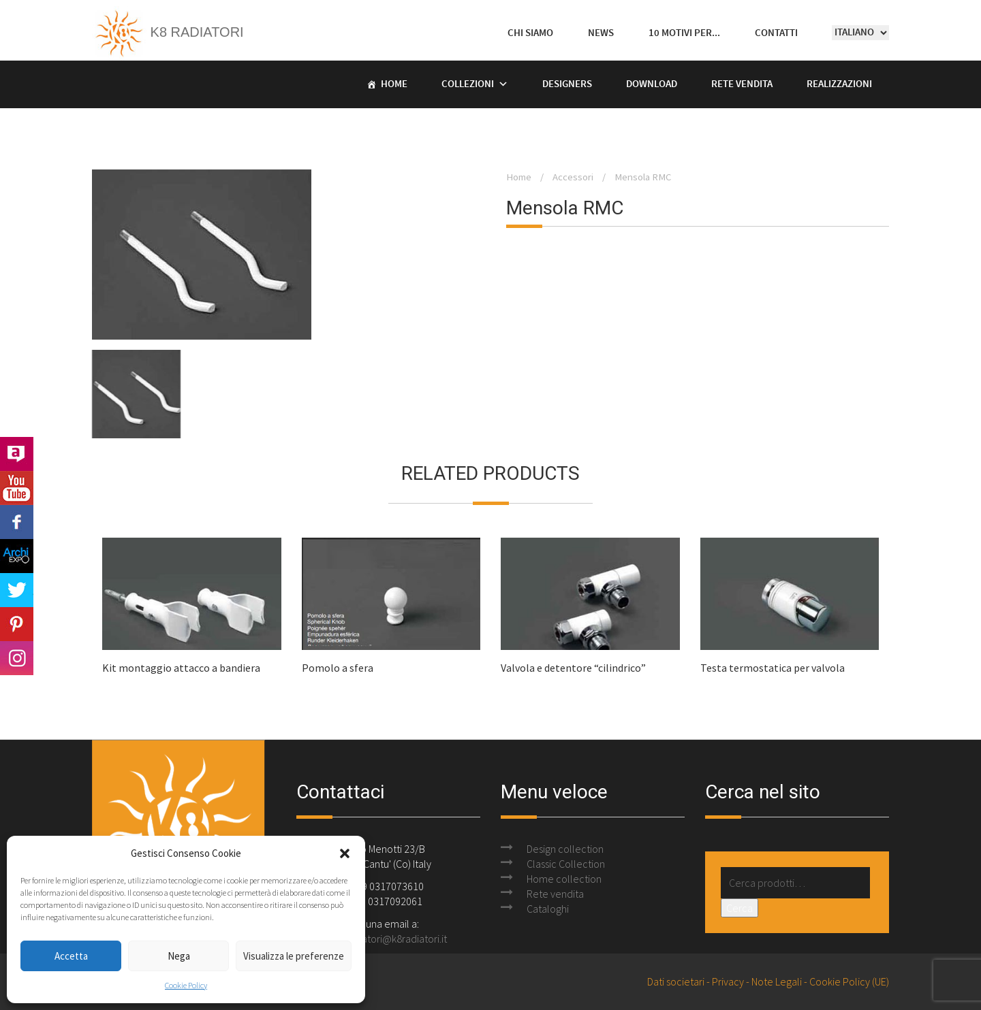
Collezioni (467, 84)
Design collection (565, 849)
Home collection (564, 878)
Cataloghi (548, 908)
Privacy (728, 981)
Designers (567, 84)
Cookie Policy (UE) (849, 981)
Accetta (71, 955)
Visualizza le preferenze (293, 955)
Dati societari (675, 981)
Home (394, 84)
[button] (345, 853)
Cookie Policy (186, 985)
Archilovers (16, 454)
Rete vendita (742, 84)
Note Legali (776, 981)
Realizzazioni (839, 84)
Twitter (16, 590)
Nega (179, 955)
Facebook (16, 522)
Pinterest (16, 624)
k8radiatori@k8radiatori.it (390, 938)
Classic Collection (566, 863)
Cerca (739, 908)
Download (651, 84)
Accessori (572, 177)
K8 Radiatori (168, 32)
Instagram (16, 658)
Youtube (16, 488)
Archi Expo (16, 556)
